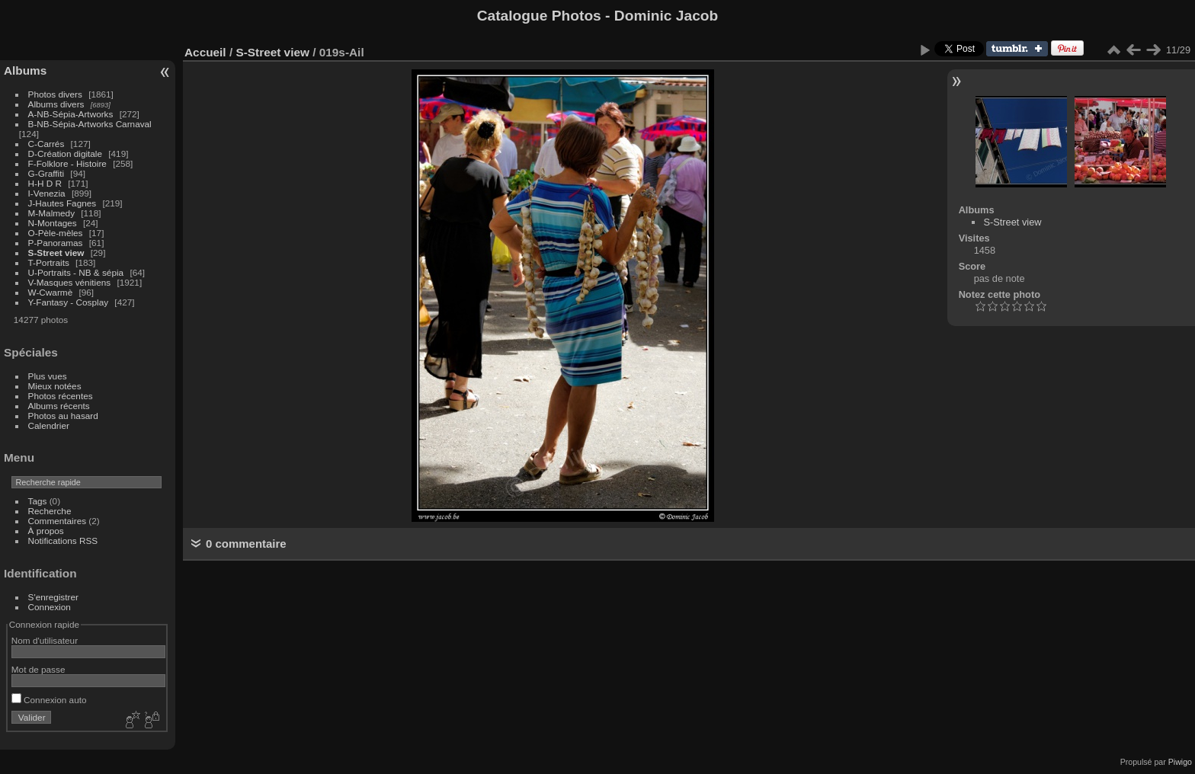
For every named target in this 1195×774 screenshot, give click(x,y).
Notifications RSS (63, 540)
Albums (25, 70)
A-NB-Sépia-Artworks (71, 114)
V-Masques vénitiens (69, 282)
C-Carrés (46, 144)
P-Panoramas (55, 243)
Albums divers (56, 104)
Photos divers (55, 94)
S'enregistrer (53, 597)
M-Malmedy (51, 213)
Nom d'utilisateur (44, 640)
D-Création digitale (65, 153)
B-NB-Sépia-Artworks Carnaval (90, 124)
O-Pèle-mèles (55, 233)
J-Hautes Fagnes (62, 203)
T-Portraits (48, 262)
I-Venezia (47, 193)
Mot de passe (38, 669)
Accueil (205, 52)
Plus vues (47, 376)
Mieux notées (55, 386)
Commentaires (57, 521)
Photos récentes (60, 396)
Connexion (49, 607)
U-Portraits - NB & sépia (76, 272)
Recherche (50, 511)
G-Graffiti (46, 173)
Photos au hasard (63, 416)
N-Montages (52, 223)
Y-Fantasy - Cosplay (68, 302)
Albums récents (59, 406)
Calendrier (48, 425)
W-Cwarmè (50, 292)
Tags (37, 501)
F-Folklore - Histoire (67, 163)
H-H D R (45, 183)
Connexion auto (49, 700)
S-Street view (56, 252)
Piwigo (1180, 761)
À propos (46, 531)
